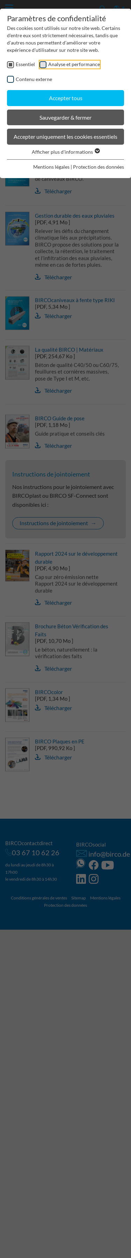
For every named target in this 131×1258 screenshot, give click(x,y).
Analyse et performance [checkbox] (74, 64)
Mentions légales (51, 167)
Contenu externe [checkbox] (34, 79)
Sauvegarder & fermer (65, 117)
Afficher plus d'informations (65, 152)
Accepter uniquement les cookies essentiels (65, 136)
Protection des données (98, 167)
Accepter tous (65, 98)
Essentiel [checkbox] (25, 64)
